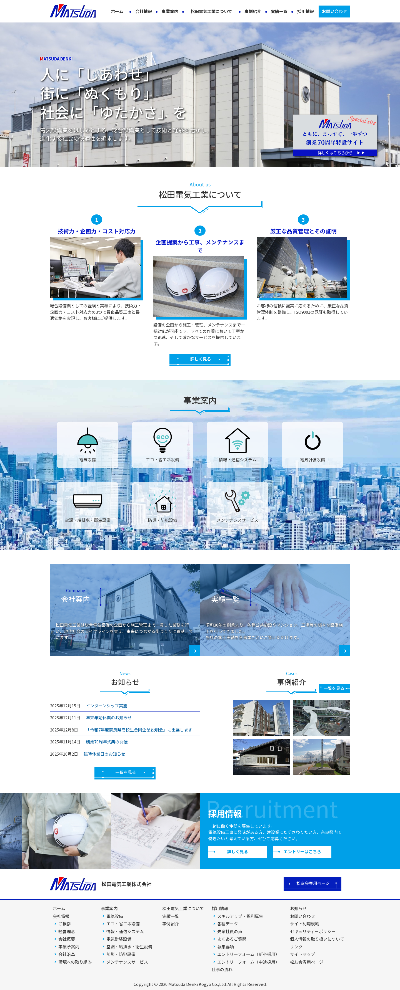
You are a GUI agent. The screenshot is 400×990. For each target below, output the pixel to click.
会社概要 (66, 939)
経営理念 (66, 931)
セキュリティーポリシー (313, 931)
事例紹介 (252, 11)
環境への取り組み (75, 962)
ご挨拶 (64, 923)
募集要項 (225, 947)
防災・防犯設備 (121, 954)
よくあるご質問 (231, 939)
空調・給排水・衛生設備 (129, 947)
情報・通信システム (125, 931)
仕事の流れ (222, 969)
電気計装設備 (118, 939)
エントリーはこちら (302, 851)
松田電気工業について (211, 11)
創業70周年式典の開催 (107, 742)
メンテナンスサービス (127, 962)
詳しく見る (200, 359)
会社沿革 (66, 954)
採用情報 (305, 11)
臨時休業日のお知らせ (104, 754)
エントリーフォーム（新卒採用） (248, 954)
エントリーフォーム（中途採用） (248, 962)
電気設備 (114, 916)
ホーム (117, 11)
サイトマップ (302, 954)
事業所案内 (68, 947)
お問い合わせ (334, 11)
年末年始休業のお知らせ (109, 717)
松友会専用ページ (313, 883)
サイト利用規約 (304, 923)
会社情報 (143, 11)
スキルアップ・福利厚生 (240, 916)
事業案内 (170, 11)
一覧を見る (125, 772)
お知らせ (298, 908)
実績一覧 (279, 11)
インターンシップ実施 (106, 705)
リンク (296, 947)
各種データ (227, 923)
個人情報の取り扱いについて (317, 939)
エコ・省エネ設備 (123, 923)
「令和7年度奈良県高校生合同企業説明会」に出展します (138, 730)
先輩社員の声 (229, 931)
